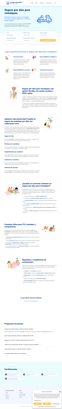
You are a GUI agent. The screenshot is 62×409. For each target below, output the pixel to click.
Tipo (7, 32)
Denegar (47, 403)
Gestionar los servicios (37, 400)
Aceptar (37, 403)
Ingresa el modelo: (43, 32)
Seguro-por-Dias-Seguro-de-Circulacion (30, 374)
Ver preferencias (56, 403)
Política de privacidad (48, 406)
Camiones (7, 397)
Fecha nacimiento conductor (28, 38)
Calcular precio (48, 40)
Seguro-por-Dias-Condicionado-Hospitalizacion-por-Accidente (13, 379)
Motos (36, 2)
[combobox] (14, 35)
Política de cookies (41, 406)
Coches (32, 2)
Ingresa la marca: (26, 32)
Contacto (20, 397)
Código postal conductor (11, 38)
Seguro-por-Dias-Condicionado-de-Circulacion (50, 374)
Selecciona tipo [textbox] (10, 35)
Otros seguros (49, 3)
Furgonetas (41, 2)
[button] (59, 391)
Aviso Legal (54, 406)
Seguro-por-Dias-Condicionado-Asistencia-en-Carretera (13, 374)
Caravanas (7, 398)
